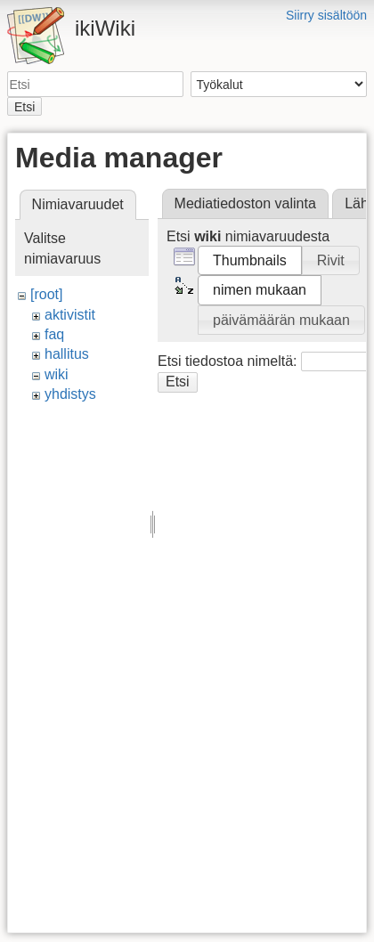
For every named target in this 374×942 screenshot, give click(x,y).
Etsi (24, 107)
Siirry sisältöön (326, 15)
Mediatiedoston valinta (245, 203)
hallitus (67, 353)
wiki (57, 374)
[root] (46, 294)
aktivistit (70, 314)
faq (54, 334)
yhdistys (70, 394)
